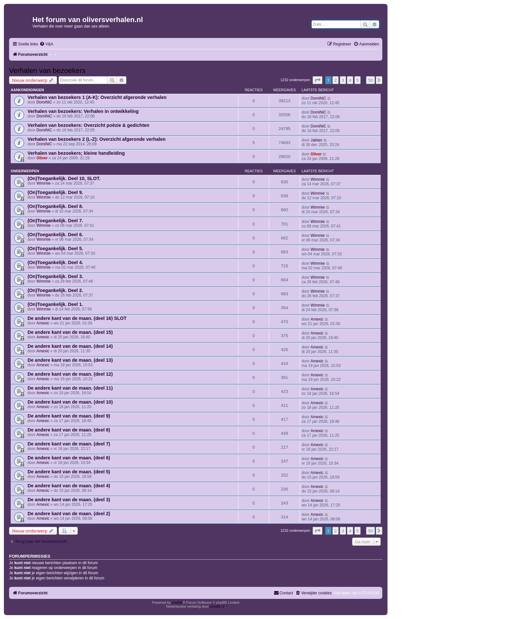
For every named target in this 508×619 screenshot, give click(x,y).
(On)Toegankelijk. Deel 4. (55, 262)
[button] (317, 80)
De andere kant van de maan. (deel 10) (70, 402)
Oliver (42, 158)
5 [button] (357, 80)
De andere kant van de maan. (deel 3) (69, 499)
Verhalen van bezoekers (47, 71)
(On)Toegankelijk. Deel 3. (55, 276)
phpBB (177, 602)
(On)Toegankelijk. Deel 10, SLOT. (64, 178)
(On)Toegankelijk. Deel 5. (55, 248)
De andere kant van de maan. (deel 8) (69, 429)
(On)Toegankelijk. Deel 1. (55, 304)
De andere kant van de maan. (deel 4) (69, 485)
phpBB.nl (217, 606)
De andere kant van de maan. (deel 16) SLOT (77, 318)
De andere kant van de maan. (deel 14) (70, 346)
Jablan (316, 140)
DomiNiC (44, 102)
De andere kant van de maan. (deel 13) (70, 360)
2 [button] (335, 80)
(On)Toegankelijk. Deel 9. (55, 192)
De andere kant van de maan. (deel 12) (70, 374)
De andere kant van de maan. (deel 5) (69, 471)
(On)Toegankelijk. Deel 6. (55, 234)
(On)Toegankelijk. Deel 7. (55, 220)
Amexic (43, 323)
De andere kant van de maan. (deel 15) (70, 332)
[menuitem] (46, 44)
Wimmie (44, 183)
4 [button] (350, 80)
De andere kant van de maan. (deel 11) (70, 388)
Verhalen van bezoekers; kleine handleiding (76, 153)
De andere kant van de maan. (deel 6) (69, 457)
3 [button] (343, 80)
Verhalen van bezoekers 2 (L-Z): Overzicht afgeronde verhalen (97, 139)
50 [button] (370, 80)
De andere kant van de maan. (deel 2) (69, 513)
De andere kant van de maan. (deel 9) (69, 416)
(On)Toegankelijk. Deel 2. (55, 290)
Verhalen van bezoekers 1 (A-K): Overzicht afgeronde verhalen (97, 97)
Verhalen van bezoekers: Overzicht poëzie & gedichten (88, 125)
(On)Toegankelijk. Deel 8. (55, 206)
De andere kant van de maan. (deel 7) (69, 443)
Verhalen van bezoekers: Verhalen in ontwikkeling (83, 111)
